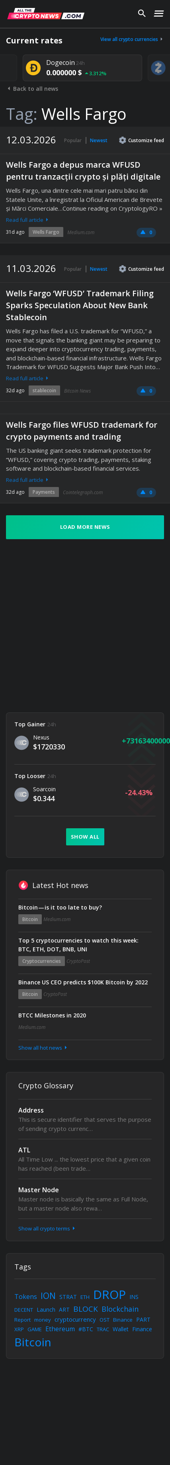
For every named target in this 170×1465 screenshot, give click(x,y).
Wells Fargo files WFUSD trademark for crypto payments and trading (81, 430)
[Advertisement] (74, 625)
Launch (46, 1309)
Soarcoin (44, 789)
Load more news (85, 526)
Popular (73, 140)
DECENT (23, 1309)
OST (104, 1319)
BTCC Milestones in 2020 (52, 1015)
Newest (98, 140)
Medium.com (80, 232)
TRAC (103, 1329)
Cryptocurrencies (41, 961)
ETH (85, 1297)
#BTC (85, 1329)
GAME (34, 1329)
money (42, 1319)
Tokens (25, 1296)
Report (22, 1319)
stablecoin (44, 390)
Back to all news (32, 88)
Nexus (41, 737)
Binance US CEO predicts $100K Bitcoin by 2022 (83, 982)
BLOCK (85, 1309)
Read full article (28, 219)
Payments (44, 492)
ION (48, 1295)
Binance (123, 1319)
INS (134, 1297)
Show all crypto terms (47, 1228)
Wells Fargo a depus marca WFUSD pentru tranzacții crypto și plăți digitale (83, 170)
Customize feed (141, 140)
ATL (24, 1150)
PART (143, 1319)
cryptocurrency (75, 1319)
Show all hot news (43, 1047)
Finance (142, 1329)
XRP (19, 1329)
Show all (85, 836)
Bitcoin (30, 919)
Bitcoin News (77, 390)
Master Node (38, 1189)
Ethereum (60, 1328)
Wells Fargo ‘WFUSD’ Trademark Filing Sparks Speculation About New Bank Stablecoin (80, 305)
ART (64, 1309)
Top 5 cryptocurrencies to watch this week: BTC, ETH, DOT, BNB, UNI (78, 945)
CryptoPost (78, 961)
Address (31, 1110)
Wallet (121, 1329)
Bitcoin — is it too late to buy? (60, 907)
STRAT (68, 1297)
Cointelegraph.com (83, 492)
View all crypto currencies (132, 39)
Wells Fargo (46, 232)
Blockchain (120, 1309)
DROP (109, 1294)
